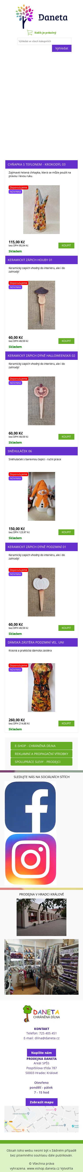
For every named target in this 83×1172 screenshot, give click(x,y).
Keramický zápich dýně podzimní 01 (37, 547)
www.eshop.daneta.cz (43, 1168)
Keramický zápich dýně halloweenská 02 (41, 355)
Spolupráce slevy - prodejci (37, 762)
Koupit (66, 245)
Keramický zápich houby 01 (30, 260)
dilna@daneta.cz (47, 1038)
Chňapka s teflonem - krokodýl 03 (37, 164)
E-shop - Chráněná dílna (35, 746)
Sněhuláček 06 (20, 451)
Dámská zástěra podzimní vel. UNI (36, 642)
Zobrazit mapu (41, 1102)
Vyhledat (61, 48)
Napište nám (41, 1053)
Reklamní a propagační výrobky (41, 754)
